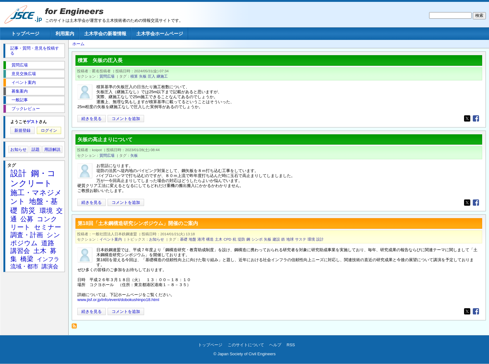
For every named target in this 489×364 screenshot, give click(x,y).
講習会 (20, 250)
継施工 (162, 76)
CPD (227, 239)
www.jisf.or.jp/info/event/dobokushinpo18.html (118, 299)
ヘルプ (275, 344)
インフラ (48, 259)
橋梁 (26, 258)
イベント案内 (110, 239)
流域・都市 (24, 266)
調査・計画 (26, 234)
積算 (134, 76)
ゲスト (33, 121)
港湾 (201, 239)
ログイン (49, 130)
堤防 (241, 239)
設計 (320, 239)
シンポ (257, 239)
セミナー (47, 227)
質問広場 (106, 76)
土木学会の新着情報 (105, 33)
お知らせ (156, 239)
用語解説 (52, 149)
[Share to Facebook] (476, 118)
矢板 (143, 76)
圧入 (151, 76)
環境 (311, 239)
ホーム (78, 43)
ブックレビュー (26, 108)
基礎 (183, 239)
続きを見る (91, 118)
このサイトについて (246, 344)
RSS (291, 344)
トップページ (25, 33)
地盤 (192, 239)
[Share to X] (467, 118)
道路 (47, 243)
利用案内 (65, 33)
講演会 (49, 266)
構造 (210, 239)
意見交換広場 (24, 73)
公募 (26, 219)
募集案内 (20, 91)
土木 (218, 239)
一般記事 (20, 100)
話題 (35, 149)
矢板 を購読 (76, 327)
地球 (290, 239)
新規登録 (22, 130)
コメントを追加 (126, 118)
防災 (28, 210)
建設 (276, 239)
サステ (300, 239)
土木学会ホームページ (159, 33)
